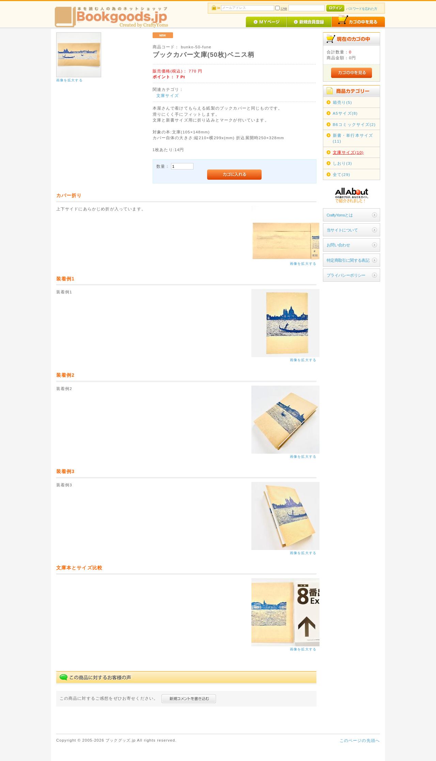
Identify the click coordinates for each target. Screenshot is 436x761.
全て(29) (342, 174)
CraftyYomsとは (340, 215)
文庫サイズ (167, 95)
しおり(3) (342, 163)
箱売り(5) (342, 102)
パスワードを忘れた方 (361, 9)
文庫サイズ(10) (348, 152)
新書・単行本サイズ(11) (353, 138)
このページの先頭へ (360, 740)
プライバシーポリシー (346, 275)
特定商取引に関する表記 (348, 260)
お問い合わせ (338, 245)
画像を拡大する (69, 80)
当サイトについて (342, 230)
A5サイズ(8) (345, 113)
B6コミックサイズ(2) (354, 124)
